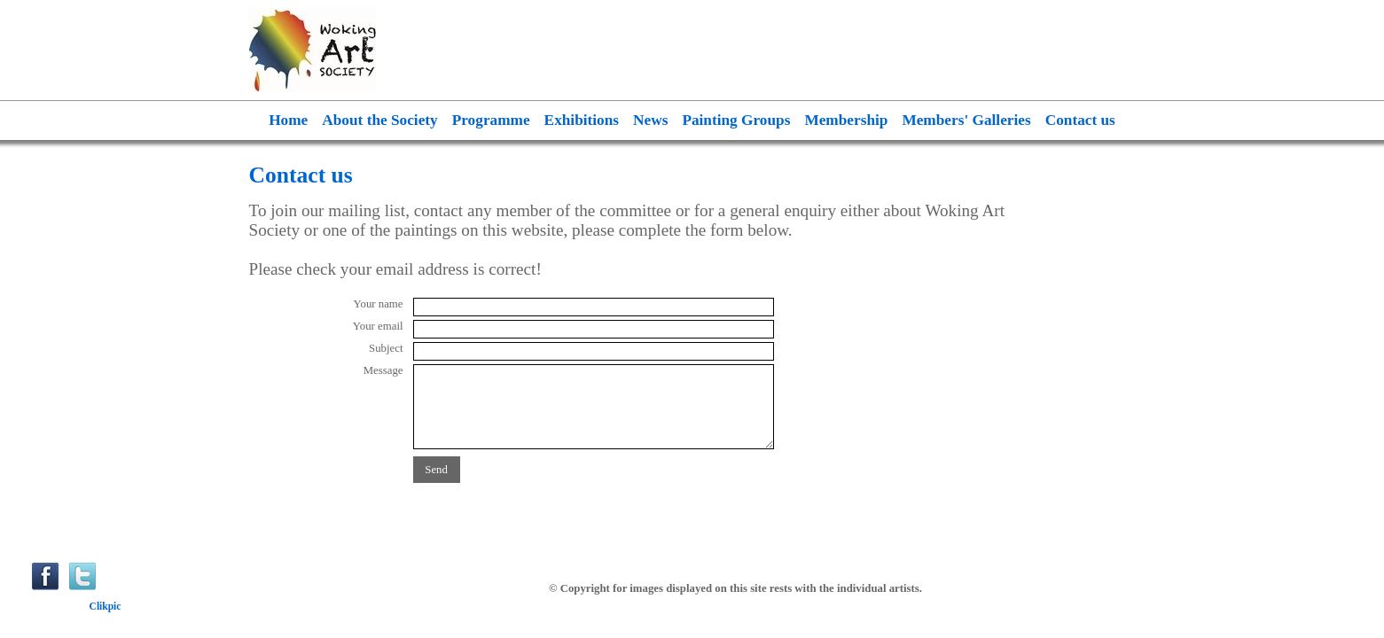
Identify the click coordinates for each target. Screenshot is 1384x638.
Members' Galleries (966, 120)
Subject (386, 348)
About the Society (379, 120)
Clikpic (105, 606)
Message (383, 370)
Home (288, 120)
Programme (491, 120)
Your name (378, 304)
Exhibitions (581, 120)
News (650, 120)
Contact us (1080, 120)
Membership (845, 120)
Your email (378, 326)
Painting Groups (736, 120)
